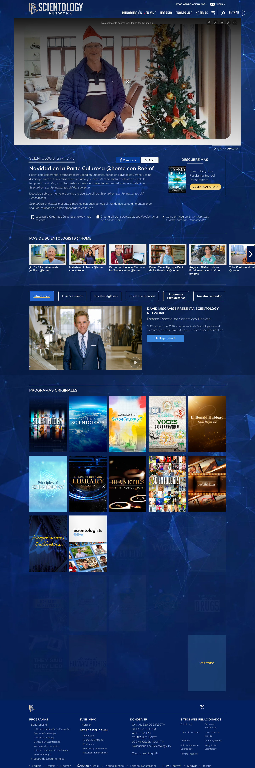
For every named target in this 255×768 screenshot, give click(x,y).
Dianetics (185, 738)
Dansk (51, 764)
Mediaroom (88, 742)
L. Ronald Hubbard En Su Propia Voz (52, 727)
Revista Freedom (189, 751)
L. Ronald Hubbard (190, 730)
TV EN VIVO (88, 717)
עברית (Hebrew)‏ (172, 764)
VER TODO (207, 663)
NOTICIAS (202, 13)
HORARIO (166, 13)
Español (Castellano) (143, 764)
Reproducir (165, 338)
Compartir (128, 160)
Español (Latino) (114, 764)
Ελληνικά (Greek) (88, 764)
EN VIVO (151, 13)
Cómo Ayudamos (213, 738)
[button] (251, 254)
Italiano (206, 764)
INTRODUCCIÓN (132, 13)
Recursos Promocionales (95, 750)
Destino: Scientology (44, 735)
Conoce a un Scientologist (47, 739)
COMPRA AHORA (205, 186)
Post (150, 160)
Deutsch (65, 764)
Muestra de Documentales (47, 756)
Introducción (89, 733)
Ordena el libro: (129, 218)
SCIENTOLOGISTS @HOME (52, 158)
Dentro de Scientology (45, 731)
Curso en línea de (187, 218)
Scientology (186, 722)
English (36, 764)
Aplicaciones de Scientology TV (151, 744)
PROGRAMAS (183, 13)
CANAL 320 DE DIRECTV (148, 722)
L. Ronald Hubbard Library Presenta (51, 748)
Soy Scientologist (42, 752)
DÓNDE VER (138, 717)
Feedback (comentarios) (95, 746)
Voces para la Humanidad (46, 744)
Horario (86, 722)
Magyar (192, 764)
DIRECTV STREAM (144, 727)
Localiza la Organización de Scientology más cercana (63, 218)
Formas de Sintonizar (93, 737)
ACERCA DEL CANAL (94, 728)
